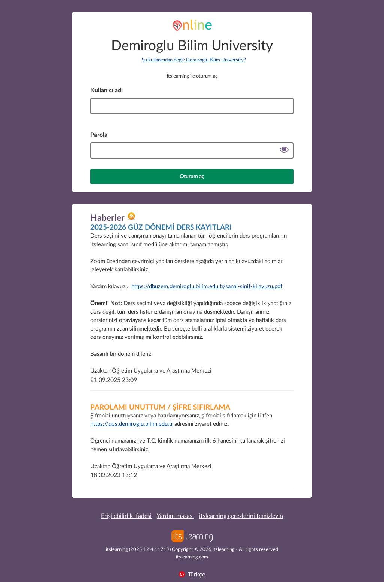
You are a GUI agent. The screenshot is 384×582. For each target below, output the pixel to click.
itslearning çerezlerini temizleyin (241, 516)
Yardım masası (175, 516)
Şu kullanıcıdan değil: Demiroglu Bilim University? (194, 60)
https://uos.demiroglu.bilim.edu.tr (131, 424)
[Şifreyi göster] (284, 150)
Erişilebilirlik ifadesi (126, 516)
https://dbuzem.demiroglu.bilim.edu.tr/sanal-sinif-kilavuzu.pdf (206, 286)
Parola (98, 135)
